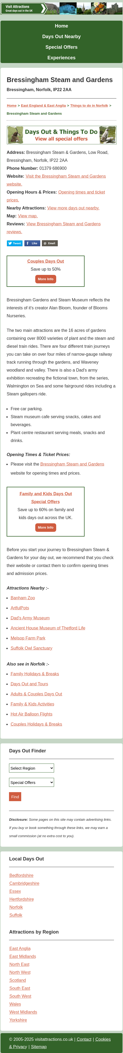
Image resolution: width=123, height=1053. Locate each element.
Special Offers (61, 47)
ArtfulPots (20, 608)
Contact (84, 1039)
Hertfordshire (21, 899)
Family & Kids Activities (32, 704)
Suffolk (15, 915)
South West (20, 996)
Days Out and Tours (29, 684)
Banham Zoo (23, 598)
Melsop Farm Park (28, 638)
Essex (15, 891)
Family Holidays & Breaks (35, 674)
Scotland (17, 980)
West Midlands (23, 1012)
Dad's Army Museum (30, 618)
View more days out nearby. (73, 208)
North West (19, 972)
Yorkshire (18, 1020)
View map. (28, 216)
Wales (15, 1004)
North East (19, 964)
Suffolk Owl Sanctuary (31, 648)
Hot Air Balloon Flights (31, 714)
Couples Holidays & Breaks (36, 724)
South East (19, 988)
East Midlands (22, 956)
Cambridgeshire (24, 883)
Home (61, 26)
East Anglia (19, 948)
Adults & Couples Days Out (36, 694)
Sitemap (39, 1047)
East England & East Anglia (43, 106)
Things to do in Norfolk (89, 106)
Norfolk (16, 907)
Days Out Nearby (61, 36)
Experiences (61, 57)
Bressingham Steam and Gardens (72, 464)
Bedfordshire (21, 875)
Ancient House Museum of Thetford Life (48, 628)
